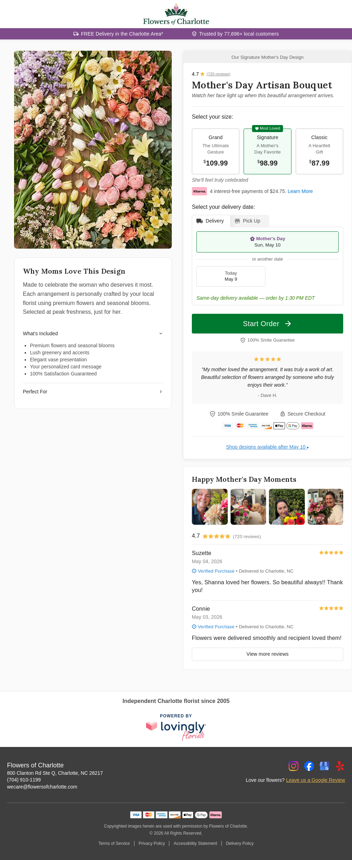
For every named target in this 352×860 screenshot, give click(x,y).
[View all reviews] (211, 73)
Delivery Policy (240, 843)
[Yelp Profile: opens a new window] (340, 766)
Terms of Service (114, 843)
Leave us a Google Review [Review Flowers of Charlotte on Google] (315, 780)
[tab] (211, 221)
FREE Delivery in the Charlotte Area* (122, 34)
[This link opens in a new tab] (176, 727)
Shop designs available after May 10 (267, 447)
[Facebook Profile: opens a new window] (309, 766)
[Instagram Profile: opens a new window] (293, 766)
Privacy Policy (152, 843)
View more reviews (267, 654)
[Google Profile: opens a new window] (324, 766)
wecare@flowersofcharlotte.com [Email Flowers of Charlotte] (42, 787)
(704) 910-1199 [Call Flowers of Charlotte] (24, 780)
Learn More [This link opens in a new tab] (300, 191)
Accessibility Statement (195, 843)
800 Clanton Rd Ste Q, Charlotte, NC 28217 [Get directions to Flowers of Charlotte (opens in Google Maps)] (55, 773)
